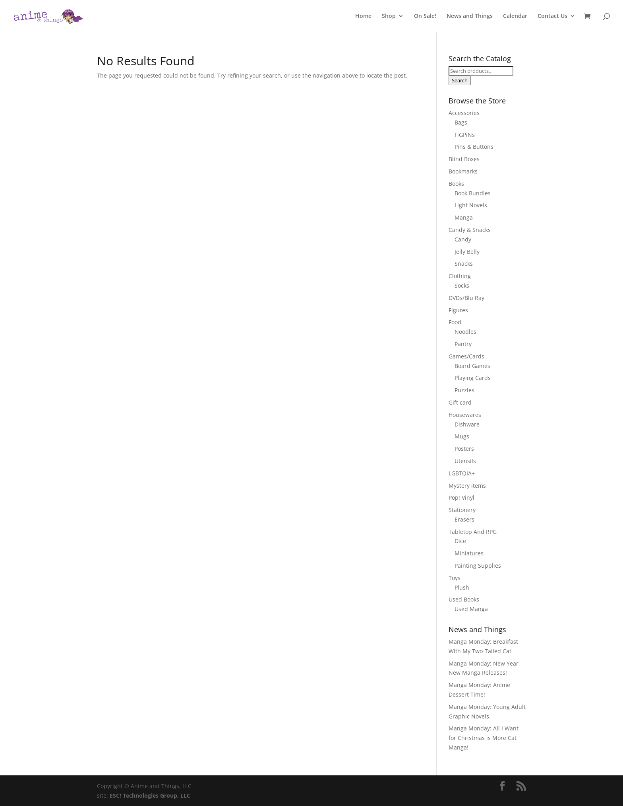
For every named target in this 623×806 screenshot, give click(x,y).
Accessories (464, 113)
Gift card (460, 402)
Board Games (472, 366)
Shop (389, 16)
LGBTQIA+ (462, 473)
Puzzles (464, 390)
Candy (463, 239)
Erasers (464, 519)
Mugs (462, 436)
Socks (462, 285)
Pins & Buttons (474, 146)
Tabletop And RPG (473, 531)
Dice (460, 541)
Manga (464, 217)
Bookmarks (463, 171)
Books (456, 183)
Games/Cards (466, 356)
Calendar (515, 16)
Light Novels (471, 205)
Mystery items (467, 485)
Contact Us (552, 16)
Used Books (464, 599)
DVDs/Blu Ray (466, 298)
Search (460, 80)
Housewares (465, 415)
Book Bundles (473, 193)
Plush (462, 587)
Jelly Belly (467, 251)
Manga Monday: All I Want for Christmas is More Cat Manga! (484, 737)
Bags (461, 122)
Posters (464, 448)
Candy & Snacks (470, 230)
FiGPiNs (465, 134)
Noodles (465, 331)
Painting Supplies (478, 565)
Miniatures (469, 553)
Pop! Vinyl (461, 497)
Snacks (464, 263)
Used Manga (471, 609)
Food (455, 322)
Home (363, 16)
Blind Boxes (464, 159)
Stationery (462, 510)
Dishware (467, 424)
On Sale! (425, 16)
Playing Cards (473, 378)
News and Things (470, 16)
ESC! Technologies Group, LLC (150, 795)
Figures (458, 310)
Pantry (463, 344)
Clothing (460, 276)
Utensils (465, 461)
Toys (454, 578)
